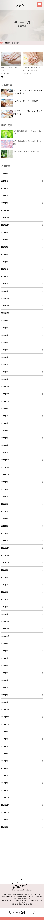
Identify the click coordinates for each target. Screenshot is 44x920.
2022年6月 (5, 504)
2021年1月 (5, 614)
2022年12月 (5, 460)
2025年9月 (5, 232)
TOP (1, 43)
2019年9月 (5, 731)
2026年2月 (5, 195)
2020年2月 (5, 695)
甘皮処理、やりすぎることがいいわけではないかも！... (27, 112)
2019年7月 (5, 746)
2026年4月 (5, 181)
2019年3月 (5, 775)
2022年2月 (5, 533)
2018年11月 (5, 805)
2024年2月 (5, 372)
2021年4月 (5, 607)
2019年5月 (5, 761)
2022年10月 (5, 475)
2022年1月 (5, 541)
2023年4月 (5, 430)
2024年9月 (5, 320)
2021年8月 (5, 577)
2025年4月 (5, 269)
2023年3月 (5, 438)
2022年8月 (5, 489)
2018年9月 (5, 820)
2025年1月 (5, 291)
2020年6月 (5, 665)
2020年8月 (5, 651)
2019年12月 (5, 709)
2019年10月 (5, 724)
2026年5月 (5, 173)
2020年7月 (5, 658)
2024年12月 (5, 298)
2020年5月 (5, 673)
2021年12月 (5, 548)
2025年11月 (5, 218)
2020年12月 (5, 621)
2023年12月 (5, 386)
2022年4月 (5, 518)
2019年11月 (5, 717)
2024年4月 (5, 357)
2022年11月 (5, 467)
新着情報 (7, 43)
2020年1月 (5, 702)
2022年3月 (5, 526)
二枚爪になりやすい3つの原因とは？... (27, 101)
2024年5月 (5, 350)
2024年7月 (5, 335)
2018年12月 (5, 798)
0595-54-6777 (23, 912)
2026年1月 (5, 203)
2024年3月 (5, 364)
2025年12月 (5, 210)
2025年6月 (5, 254)
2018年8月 (5, 827)
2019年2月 (5, 783)
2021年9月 (5, 570)
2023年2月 (5, 445)
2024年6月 (5, 342)
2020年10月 (5, 636)
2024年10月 (5, 313)
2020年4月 (5, 680)
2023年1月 (5, 452)
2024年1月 (5, 379)
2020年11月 (5, 629)
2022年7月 (5, 497)
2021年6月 (5, 592)
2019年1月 (5, 790)
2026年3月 (5, 188)
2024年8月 (5, 328)
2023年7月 (5, 416)
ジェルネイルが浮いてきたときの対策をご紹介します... (27, 92)
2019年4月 (5, 768)
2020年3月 (5, 687)
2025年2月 (5, 284)
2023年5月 (5, 423)
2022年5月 (5, 511)
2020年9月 (5, 643)
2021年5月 (5, 599)
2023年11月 (5, 394)
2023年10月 (5, 401)
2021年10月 (5, 563)
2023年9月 (5, 408)
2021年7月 (5, 585)
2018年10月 (5, 812)
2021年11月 (5, 555)
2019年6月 (5, 753)
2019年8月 (5, 739)
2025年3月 (5, 276)
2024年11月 (5, 306)
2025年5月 (5, 262)
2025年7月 (5, 247)
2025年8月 (5, 240)
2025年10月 (5, 225)
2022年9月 (5, 482)
